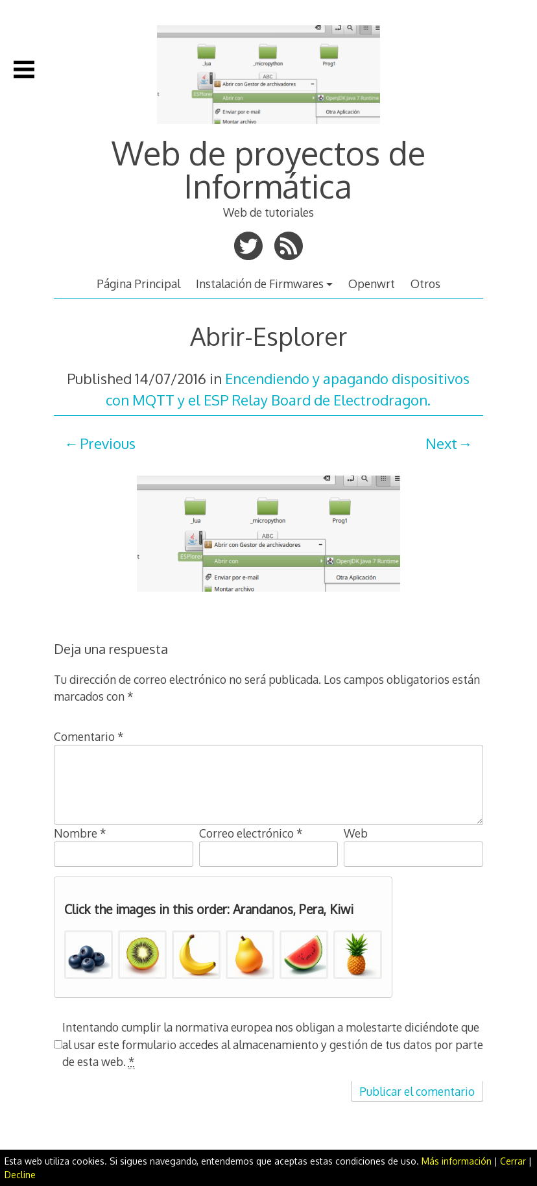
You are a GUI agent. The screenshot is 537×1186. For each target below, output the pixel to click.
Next (441, 443)
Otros (425, 283)
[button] (88, 954)
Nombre (80, 833)
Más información (457, 1161)
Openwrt (371, 283)
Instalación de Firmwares (260, 283)
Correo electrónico (251, 833)
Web (356, 833)
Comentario (89, 736)
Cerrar (513, 1161)
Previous (108, 443)
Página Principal (138, 283)
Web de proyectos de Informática (268, 169)
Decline (20, 1174)
